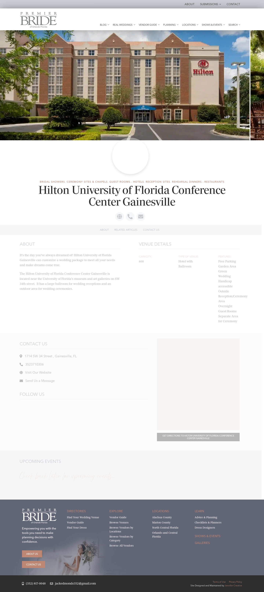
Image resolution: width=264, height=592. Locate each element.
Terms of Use (219, 581)
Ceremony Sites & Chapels (87, 181)
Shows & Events (207, 536)
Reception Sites (158, 181)
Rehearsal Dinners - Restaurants (198, 181)
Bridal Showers (52, 181)
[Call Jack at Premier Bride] (34, 583)
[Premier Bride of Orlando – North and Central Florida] (38, 13)
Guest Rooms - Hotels (126, 181)
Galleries (202, 543)
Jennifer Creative (233, 585)
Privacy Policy (235, 581)
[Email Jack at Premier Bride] (73, 583)
